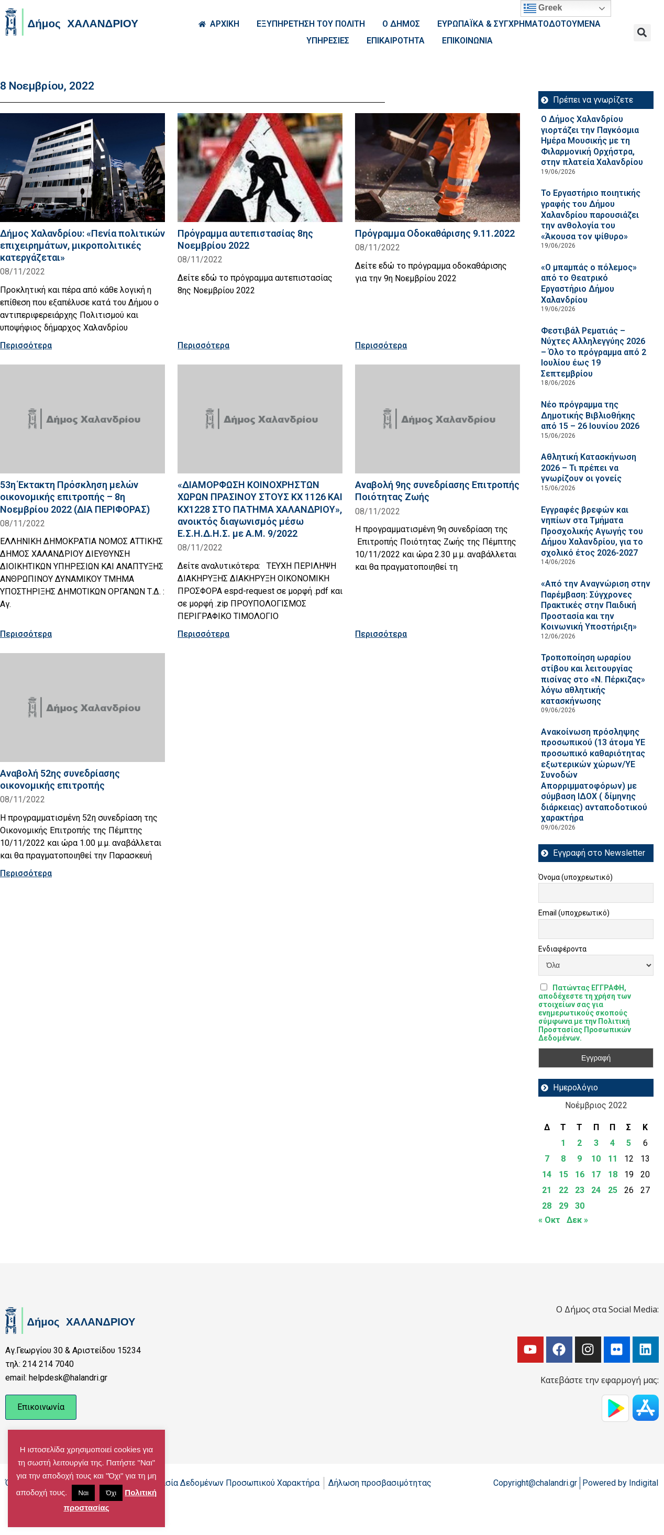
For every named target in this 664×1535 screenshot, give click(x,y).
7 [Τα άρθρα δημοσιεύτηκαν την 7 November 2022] (547, 1159)
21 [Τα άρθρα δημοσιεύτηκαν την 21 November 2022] (546, 1190)
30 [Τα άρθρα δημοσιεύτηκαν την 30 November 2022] (579, 1206)
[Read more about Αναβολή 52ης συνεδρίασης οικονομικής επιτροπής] (82, 707)
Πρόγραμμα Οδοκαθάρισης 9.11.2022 (435, 233)
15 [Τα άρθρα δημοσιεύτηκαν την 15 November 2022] (563, 1174)
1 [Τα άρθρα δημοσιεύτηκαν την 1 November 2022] (563, 1143)
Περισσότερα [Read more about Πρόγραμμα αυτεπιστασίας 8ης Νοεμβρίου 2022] (203, 345)
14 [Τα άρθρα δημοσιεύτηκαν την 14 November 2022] (546, 1174)
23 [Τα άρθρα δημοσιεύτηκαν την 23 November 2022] (579, 1190)
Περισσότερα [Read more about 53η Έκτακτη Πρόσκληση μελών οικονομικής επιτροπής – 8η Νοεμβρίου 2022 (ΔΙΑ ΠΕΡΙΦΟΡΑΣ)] (26, 634)
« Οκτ (549, 1220)
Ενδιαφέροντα (562, 949)
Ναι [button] (83, 1493)
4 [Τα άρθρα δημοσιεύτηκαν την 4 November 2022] (612, 1143)
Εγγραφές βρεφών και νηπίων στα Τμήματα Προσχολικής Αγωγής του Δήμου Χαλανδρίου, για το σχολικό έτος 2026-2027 (592, 531)
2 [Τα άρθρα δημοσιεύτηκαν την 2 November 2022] (579, 1143)
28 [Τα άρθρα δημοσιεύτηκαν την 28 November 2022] (546, 1206)
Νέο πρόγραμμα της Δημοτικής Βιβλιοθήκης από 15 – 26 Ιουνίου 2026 (590, 415)
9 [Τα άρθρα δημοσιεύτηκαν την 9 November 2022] (579, 1159)
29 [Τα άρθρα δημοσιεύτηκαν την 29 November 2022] (563, 1206)
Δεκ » (577, 1220)
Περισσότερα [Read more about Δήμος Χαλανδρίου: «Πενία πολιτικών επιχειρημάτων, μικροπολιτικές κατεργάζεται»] (26, 345)
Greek (543, 8)
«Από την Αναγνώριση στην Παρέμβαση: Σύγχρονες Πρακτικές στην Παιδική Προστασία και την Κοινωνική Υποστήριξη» (595, 605)
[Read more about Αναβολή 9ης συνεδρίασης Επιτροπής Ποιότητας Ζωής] (437, 419)
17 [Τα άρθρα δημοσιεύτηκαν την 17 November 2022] (596, 1174)
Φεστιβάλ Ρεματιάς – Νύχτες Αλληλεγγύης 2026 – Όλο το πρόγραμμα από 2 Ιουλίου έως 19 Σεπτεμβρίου (593, 352)
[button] (642, 32)
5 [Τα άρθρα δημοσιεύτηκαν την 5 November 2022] (628, 1143)
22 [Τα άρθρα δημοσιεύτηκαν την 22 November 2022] (563, 1190)
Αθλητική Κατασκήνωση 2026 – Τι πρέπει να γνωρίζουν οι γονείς (588, 467)
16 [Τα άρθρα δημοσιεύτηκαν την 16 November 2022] (579, 1174)
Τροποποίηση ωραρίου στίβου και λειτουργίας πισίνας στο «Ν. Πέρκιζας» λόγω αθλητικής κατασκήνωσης (593, 679)
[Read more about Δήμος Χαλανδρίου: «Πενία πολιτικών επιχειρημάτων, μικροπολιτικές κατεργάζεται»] (82, 167)
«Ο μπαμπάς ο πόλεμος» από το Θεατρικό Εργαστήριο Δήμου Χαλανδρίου (589, 283)
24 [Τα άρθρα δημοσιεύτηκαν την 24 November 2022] (596, 1190)
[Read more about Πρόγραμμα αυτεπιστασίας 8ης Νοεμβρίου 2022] (260, 167)
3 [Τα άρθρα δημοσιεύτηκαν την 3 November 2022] (596, 1143)
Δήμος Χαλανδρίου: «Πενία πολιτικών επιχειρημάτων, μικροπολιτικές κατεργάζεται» (82, 245)
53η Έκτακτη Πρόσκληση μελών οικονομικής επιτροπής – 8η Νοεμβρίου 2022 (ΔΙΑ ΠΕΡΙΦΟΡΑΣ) (75, 496)
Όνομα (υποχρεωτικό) (575, 877)
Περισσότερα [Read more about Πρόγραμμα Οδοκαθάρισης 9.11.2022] (381, 345)
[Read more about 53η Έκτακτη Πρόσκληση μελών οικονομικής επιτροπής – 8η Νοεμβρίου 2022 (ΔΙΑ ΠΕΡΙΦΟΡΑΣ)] (82, 419)
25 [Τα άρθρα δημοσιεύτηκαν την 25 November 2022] (612, 1190)
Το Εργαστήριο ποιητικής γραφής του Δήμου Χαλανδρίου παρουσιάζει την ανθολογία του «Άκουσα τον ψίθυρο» (590, 214)
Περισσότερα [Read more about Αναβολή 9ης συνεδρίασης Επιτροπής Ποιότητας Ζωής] (381, 634)
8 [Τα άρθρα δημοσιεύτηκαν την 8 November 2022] (563, 1159)
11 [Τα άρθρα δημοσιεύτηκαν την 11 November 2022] (612, 1159)
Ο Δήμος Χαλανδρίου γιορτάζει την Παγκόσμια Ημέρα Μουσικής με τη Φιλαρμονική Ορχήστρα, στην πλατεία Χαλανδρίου (592, 140)
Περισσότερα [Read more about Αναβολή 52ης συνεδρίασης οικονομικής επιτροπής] (26, 873)
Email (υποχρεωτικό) (574, 913)
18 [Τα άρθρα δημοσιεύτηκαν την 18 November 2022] (612, 1174)
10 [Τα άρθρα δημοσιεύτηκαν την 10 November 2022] (596, 1159)
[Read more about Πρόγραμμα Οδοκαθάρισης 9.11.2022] (437, 167)
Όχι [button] (111, 1493)
